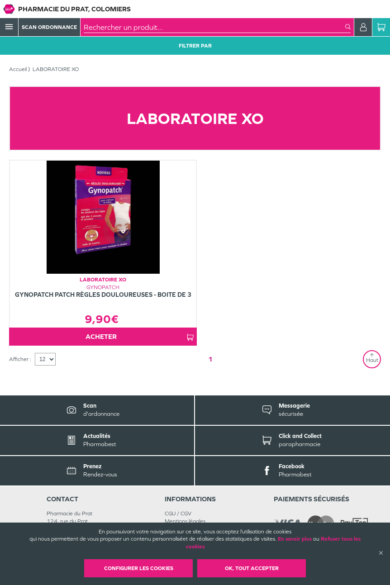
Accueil (18, 69)
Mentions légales (185, 521)
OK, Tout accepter (252, 568)
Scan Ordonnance (49, 27)
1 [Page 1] (210, 359)
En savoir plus (295, 539)
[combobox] (214, 27)
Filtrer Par (195, 46)
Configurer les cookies (138, 568)
